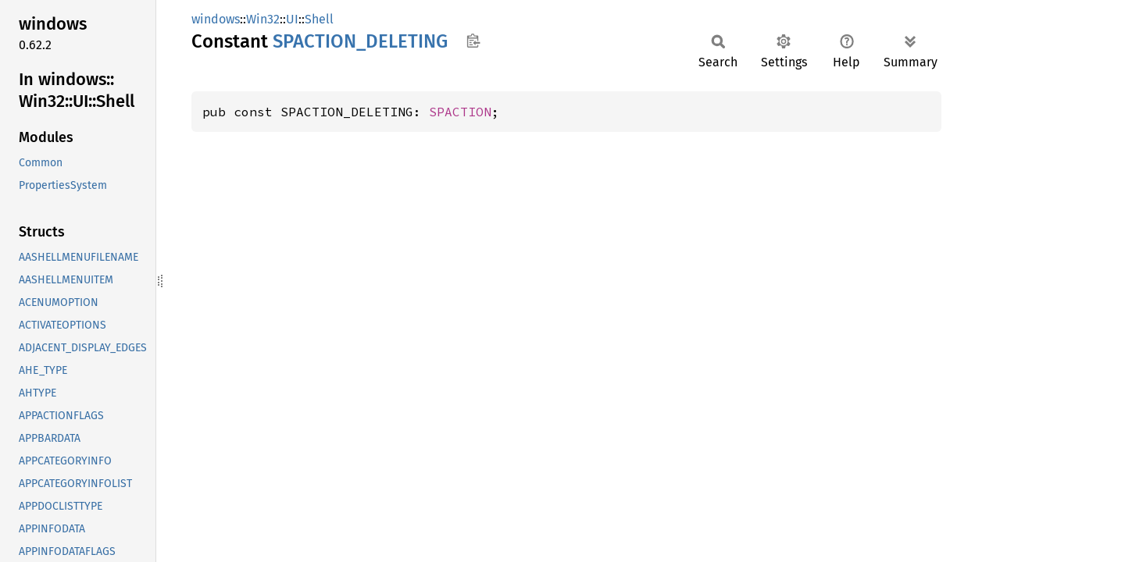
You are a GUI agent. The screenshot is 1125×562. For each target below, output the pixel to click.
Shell (319, 19)
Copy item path (473, 40)
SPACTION (460, 111)
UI (292, 19)
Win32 (263, 19)
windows (215, 19)
